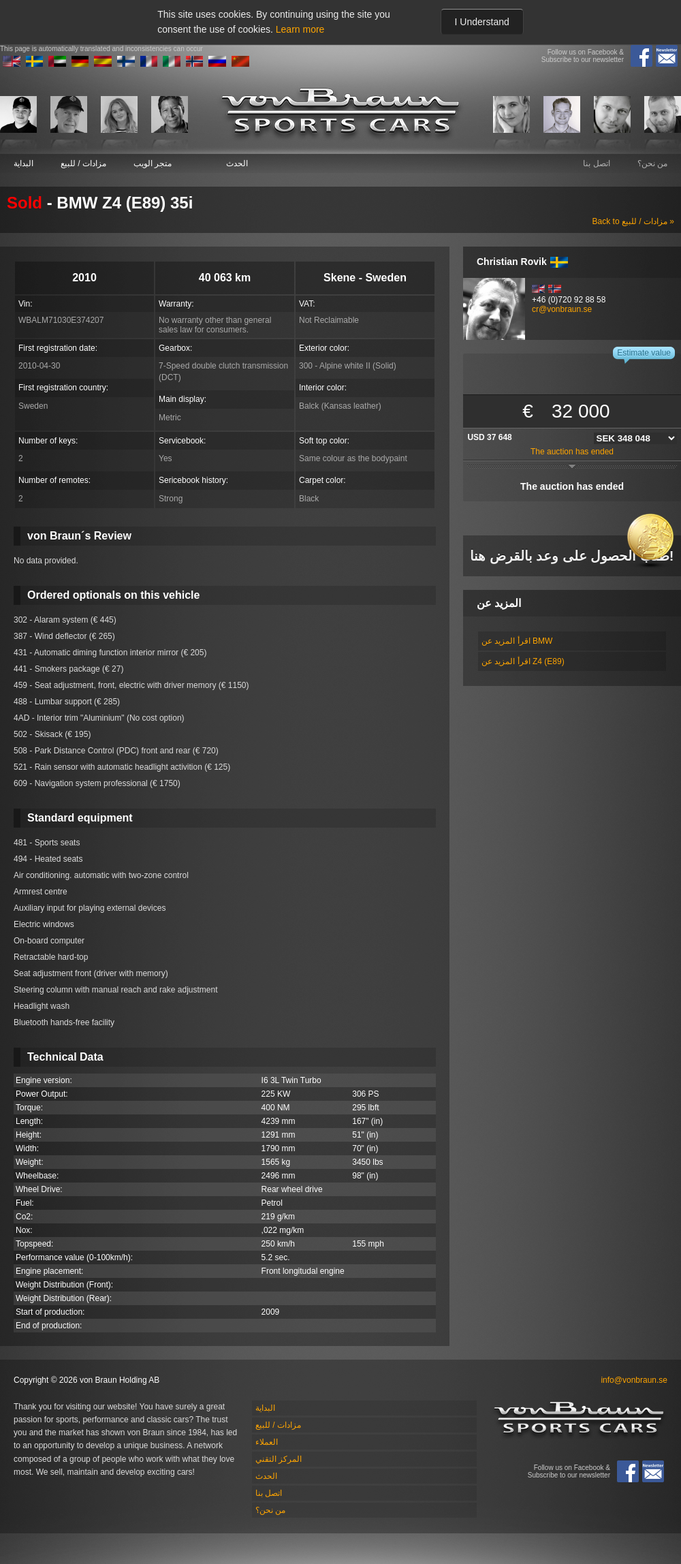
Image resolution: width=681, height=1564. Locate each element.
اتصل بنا (596, 163)
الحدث (237, 163)
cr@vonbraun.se (562, 309)
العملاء (266, 1442)
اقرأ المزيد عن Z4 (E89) (523, 661)
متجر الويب (152, 163)
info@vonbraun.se (634, 1380)
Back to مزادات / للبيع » (633, 221)
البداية (23, 163)
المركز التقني (278, 1459)
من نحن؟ (652, 163)
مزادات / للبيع (83, 163)
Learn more (300, 29)
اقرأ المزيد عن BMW (516, 641)
